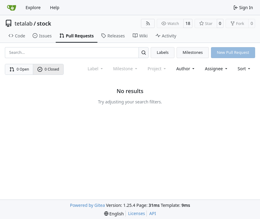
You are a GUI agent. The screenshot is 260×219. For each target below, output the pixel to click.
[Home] (11, 7)
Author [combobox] (185, 68)
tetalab (24, 23)
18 (187, 23)
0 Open (19, 69)
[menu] (244, 68)
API (152, 213)
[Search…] (144, 52)
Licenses (136, 213)
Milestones (193, 52)
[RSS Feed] (148, 23)
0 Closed (48, 69)
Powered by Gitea (87, 205)
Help (54, 7)
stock (44, 23)
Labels (163, 52)
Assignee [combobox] (216, 68)
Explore (33, 7)
